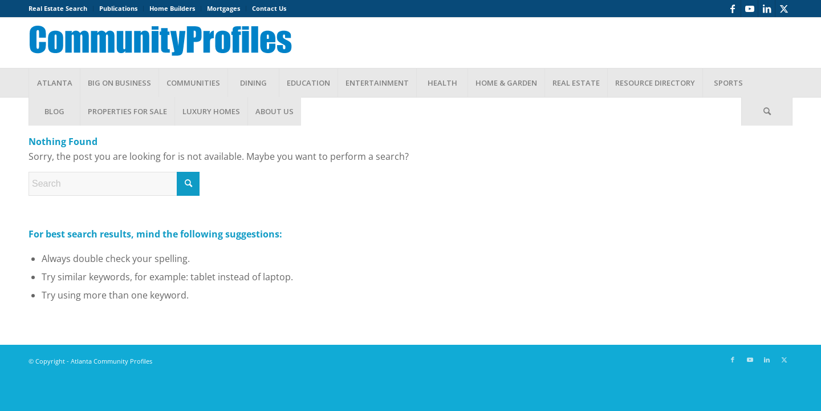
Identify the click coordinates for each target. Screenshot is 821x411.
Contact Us (269, 8)
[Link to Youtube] (749, 8)
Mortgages (223, 8)
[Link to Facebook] (732, 8)
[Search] (766, 111)
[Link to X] (783, 8)
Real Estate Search (58, 8)
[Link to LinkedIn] (766, 8)
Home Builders (172, 8)
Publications (118, 8)
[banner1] (169, 43)
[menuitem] (61, 8)
